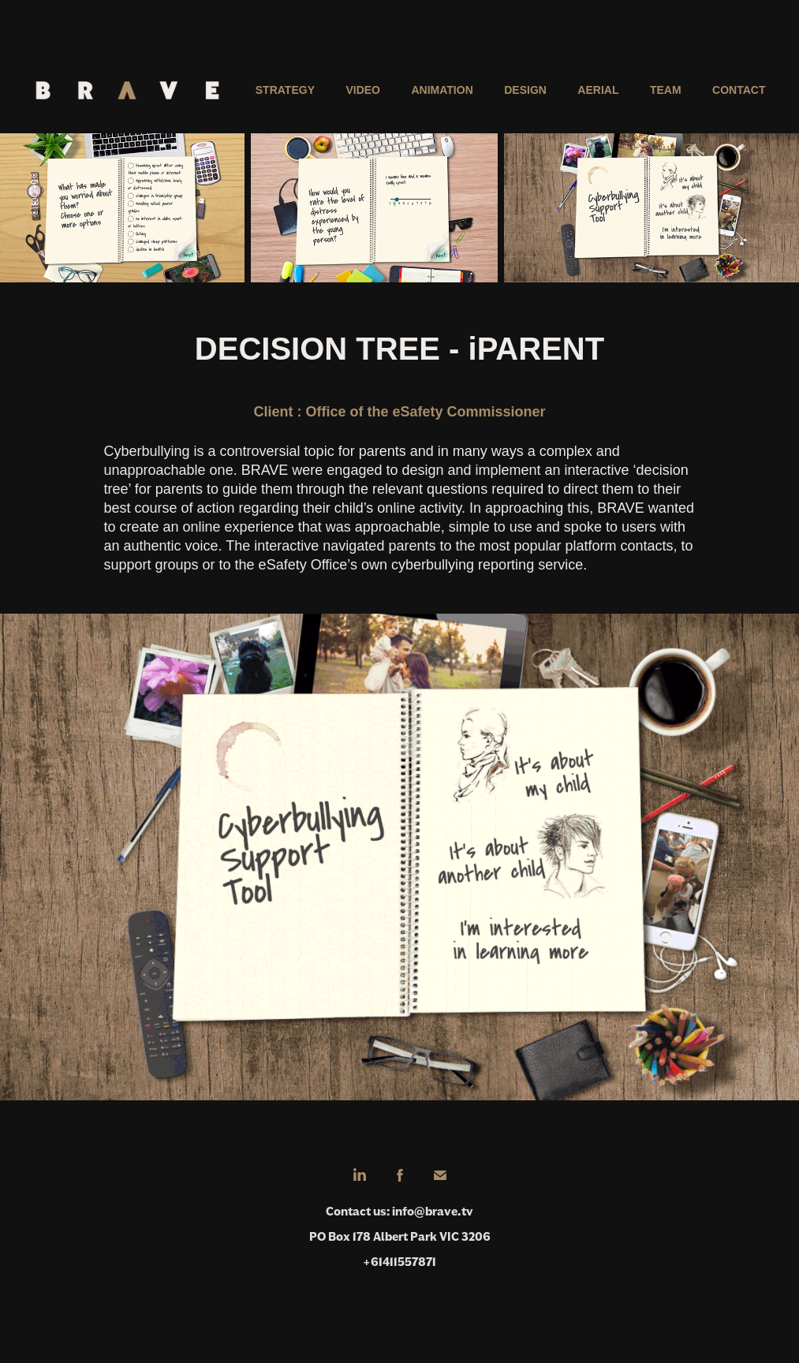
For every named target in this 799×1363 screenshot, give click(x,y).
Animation (441, 90)
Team (665, 90)
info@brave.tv (432, 1211)
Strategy (285, 90)
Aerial (597, 90)
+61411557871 (399, 1261)
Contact (738, 90)
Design (525, 90)
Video (362, 90)
